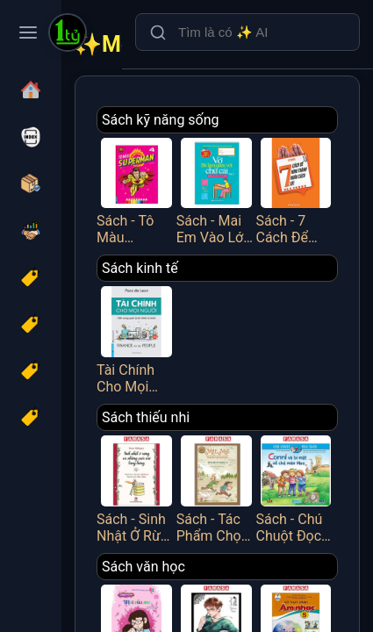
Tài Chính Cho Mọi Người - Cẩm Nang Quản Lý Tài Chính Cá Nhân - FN (136, 338)
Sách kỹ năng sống (160, 119)
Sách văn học (143, 566)
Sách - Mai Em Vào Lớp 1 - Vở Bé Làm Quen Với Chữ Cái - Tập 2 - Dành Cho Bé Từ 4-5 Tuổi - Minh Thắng (216, 190)
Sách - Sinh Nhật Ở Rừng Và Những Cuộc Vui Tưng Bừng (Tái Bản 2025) (136, 487)
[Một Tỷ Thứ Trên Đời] (67, 34)
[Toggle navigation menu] (28, 32)
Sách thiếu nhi (146, 417)
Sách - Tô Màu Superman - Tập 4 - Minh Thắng (136, 190)
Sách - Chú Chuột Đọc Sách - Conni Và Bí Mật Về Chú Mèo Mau (296, 487)
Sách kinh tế (140, 268)
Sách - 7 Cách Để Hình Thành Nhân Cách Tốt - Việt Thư (296, 190)
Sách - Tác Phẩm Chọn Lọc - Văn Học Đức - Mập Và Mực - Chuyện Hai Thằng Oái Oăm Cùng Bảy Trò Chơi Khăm (216, 487)
